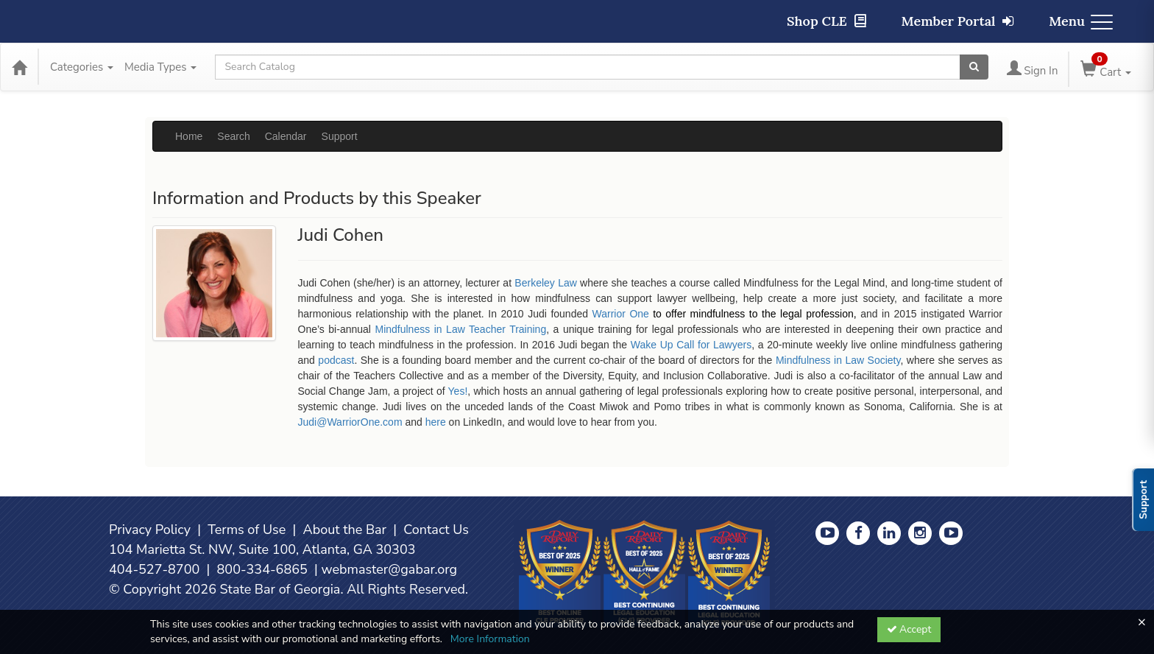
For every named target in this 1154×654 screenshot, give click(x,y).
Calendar (286, 136)
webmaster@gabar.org (389, 569)
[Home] (19, 67)
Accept (909, 629)
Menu (1081, 21)
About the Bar (345, 529)
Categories (81, 67)
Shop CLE (826, 21)
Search (233, 136)
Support (340, 136)
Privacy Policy (150, 529)
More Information (490, 639)
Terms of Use (247, 529)
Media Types (160, 67)
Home (188, 136)
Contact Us (436, 529)
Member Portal (958, 21)
